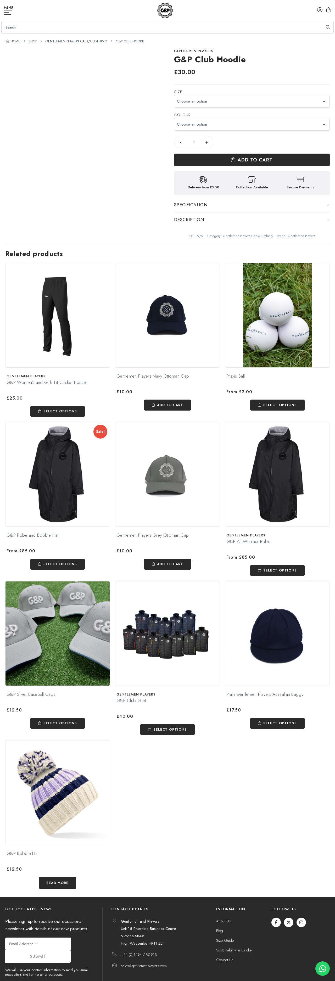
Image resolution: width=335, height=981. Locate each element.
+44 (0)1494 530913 (139, 937)
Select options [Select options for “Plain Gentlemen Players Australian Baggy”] (280, 705)
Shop (33, 41)
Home (15, 41)
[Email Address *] (38, 926)
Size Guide (225, 923)
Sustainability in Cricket (234, 932)
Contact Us (224, 942)
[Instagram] (301, 904)
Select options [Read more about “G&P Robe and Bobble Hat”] (60, 546)
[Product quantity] (194, 142)
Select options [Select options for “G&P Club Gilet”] (170, 711)
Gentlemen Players (193, 51)
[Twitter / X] (288, 904)
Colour (182, 115)
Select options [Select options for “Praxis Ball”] (280, 387)
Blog (219, 913)
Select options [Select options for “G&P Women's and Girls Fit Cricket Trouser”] (60, 393)
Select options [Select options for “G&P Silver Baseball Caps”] (60, 705)
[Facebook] (276, 904)
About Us (223, 903)
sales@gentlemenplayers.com (144, 948)
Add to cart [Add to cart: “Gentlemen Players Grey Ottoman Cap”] (170, 546)
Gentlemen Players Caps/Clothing (76, 41)
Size (178, 92)
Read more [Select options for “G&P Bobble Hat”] (57, 864)
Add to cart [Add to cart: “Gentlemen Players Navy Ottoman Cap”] (170, 387)
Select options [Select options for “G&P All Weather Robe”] (280, 552)
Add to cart (276, 142)
